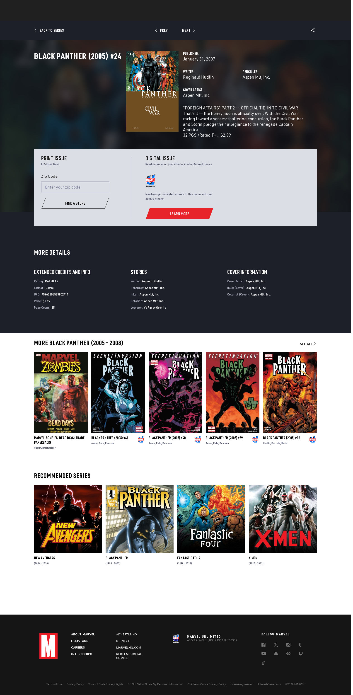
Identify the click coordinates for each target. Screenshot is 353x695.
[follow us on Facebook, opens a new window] (263, 645)
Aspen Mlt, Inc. (224, 96)
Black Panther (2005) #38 (281, 472)
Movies (169, 16)
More (242, 16)
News (108, 16)
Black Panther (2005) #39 (224, 472)
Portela (275, 478)
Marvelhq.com (128, 647)
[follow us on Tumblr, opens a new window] (300, 645)
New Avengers (44, 593)
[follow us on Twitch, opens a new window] (301, 654)
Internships (81, 654)
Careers (78, 647)
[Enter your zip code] (75, 222)
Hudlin (37, 482)
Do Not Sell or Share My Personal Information (155, 684)
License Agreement (242, 684)
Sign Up (70, 5)
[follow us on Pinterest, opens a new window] (288, 654)
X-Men (253, 593)
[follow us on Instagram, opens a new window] (288, 645)
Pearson (109, 478)
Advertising (126, 634)
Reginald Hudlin (134, 96)
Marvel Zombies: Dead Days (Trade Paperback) (59, 474)
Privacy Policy (75, 684)
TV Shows (189, 16)
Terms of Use (54, 684)
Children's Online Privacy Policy (207, 684)
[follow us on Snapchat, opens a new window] (276, 654)
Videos (226, 16)
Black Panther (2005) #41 (109, 472)
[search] (305, 6)
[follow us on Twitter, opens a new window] (276, 645)
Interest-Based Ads (269, 684)
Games (208, 16)
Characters (147, 16)
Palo (101, 478)
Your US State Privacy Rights (105, 684)
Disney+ (123, 641)
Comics (125, 16)
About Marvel (83, 634)
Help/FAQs (79, 641)
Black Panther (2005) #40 (167, 472)
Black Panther (117, 593)
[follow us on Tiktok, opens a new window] (263, 663)
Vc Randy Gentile (155, 342)
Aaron (94, 478)
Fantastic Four (188, 593)
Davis (284, 478)
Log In (56, 5)
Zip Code (49, 210)
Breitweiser (49, 482)
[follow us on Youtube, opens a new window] (263, 653)
